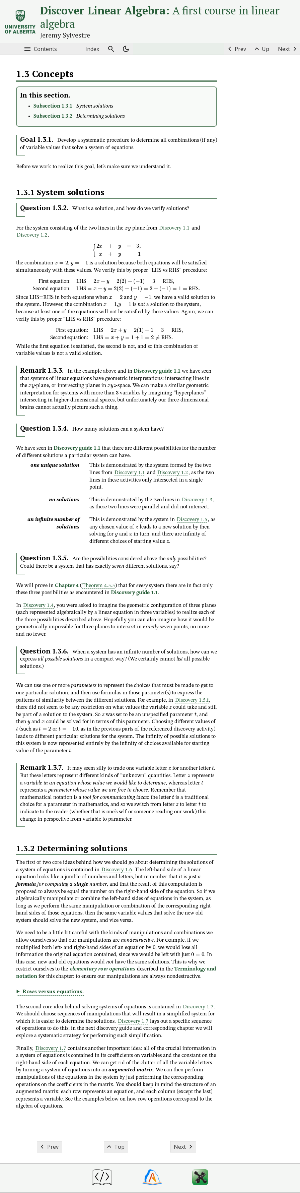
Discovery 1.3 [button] (197, 500)
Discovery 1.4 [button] (38, 605)
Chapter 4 (67, 585)
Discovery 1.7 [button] (198, 1007)
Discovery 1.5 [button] (192, 519)
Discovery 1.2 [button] (32, 235)
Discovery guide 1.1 (157, 371)
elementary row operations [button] (102, 969)
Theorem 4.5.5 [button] (98, 585)
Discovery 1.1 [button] (174, 228)
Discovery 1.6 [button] (116, 870)
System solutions (94, 106)
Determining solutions (100, 116)
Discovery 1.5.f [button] (192, 700)
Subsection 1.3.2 (52, 116)
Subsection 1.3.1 (52, 106)
